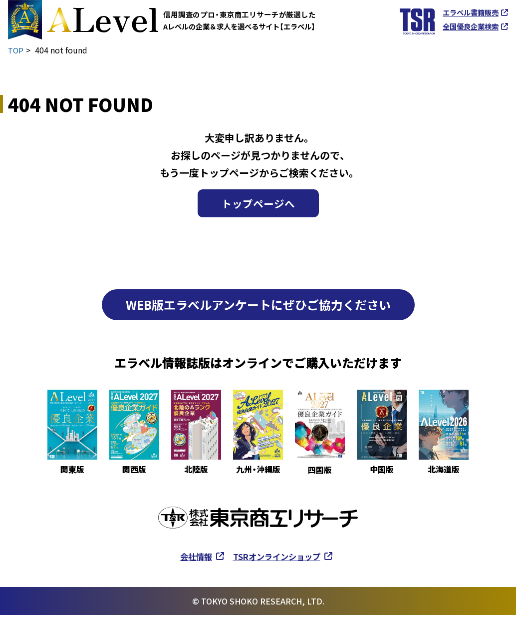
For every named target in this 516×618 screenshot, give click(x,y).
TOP (16, 50)
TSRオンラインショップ (279, 559)
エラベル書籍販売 (471, 12)
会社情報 (191, 559)
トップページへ (258, 204)
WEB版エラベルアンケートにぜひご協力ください (258, 307)
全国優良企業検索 (471, 26)
